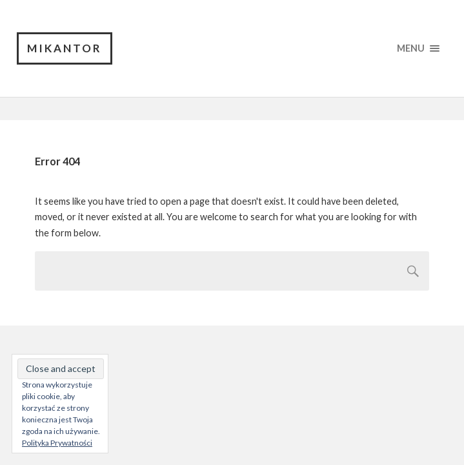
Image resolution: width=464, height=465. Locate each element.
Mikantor (64, 48)
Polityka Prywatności (57, 443)
